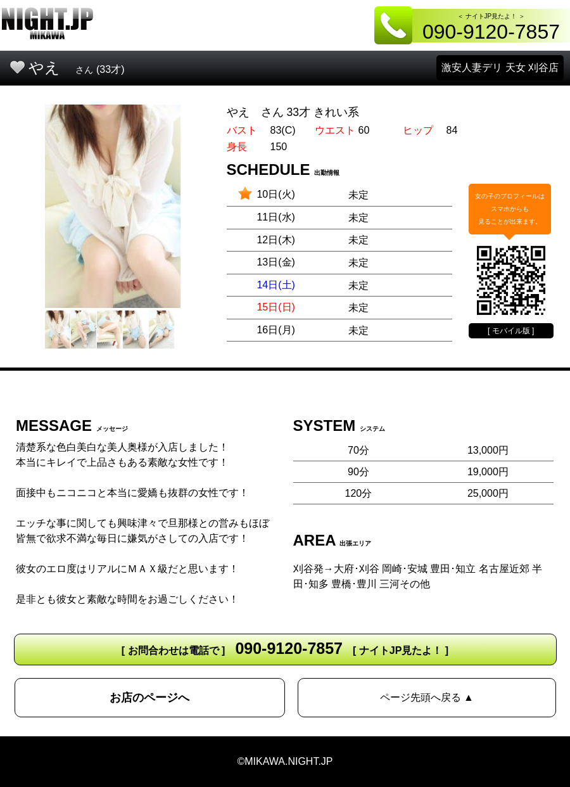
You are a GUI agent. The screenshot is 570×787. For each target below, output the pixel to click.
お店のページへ (149, 697)
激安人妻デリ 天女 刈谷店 (500, 67)
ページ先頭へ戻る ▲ (427, 697)
